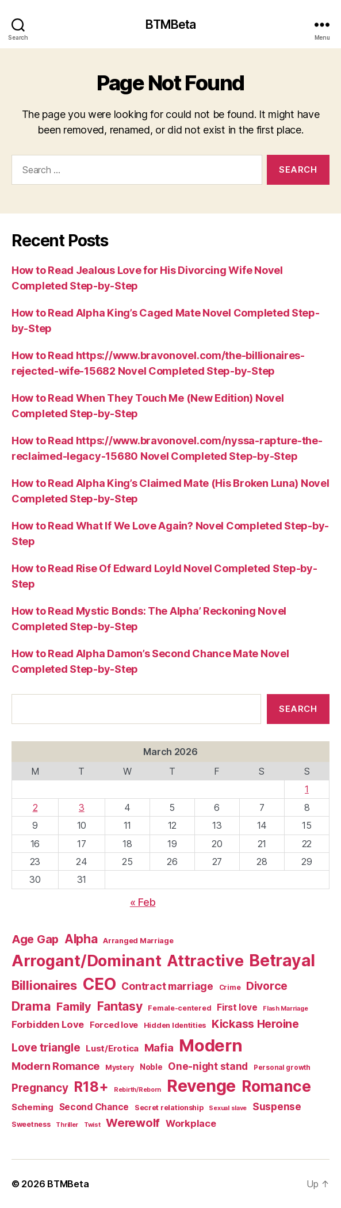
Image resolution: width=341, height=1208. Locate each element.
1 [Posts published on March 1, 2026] (307, 789)
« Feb (143, 902)
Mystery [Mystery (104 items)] (119, 1067)
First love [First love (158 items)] (237, 1007)
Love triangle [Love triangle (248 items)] (46, 1047)
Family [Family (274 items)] (73, 1006)
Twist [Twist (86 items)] (92, 1125)
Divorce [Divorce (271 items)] (267, 986)
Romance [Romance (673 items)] (276, 1086)
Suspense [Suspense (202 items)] (276, 1106)
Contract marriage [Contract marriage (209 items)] (167, 986)
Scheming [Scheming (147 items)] (32, 1107)
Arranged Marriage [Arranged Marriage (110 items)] (138, 940)
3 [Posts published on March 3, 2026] (82, 807)
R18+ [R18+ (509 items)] (91, 1086)
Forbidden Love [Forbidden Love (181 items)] (48, 1024)
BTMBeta (170, 24)
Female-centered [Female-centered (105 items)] (179, 1008)
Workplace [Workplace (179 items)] (191, 1123)
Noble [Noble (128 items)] (151, 1067)
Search (298, 708)
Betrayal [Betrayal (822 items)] (282, 960)
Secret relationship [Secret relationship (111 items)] (169, 1107)
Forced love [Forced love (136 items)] (114, 1025)
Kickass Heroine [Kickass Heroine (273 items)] (255, 1024)
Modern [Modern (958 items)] (210, 1045)
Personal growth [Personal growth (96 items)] (282, 1068)
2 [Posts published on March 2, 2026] (35, 807)
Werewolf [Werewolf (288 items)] (133, 1123)
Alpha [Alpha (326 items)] (81, 939)
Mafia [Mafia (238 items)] (159, 1047)
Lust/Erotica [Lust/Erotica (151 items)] (112, 1048)
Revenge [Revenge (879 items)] (201, 1086)
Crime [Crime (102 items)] (230, 987)
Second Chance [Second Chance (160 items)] (94, 1107)
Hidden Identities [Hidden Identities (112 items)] (175, 1025)
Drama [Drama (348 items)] (31, 1006)
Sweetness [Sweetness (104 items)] (31, 1124)
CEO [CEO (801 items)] (99, 984)
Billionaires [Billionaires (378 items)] (44, 985)
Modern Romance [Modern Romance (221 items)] (55, 1066)
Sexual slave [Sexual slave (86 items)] (228, 1108)
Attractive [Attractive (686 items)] (205, 960)
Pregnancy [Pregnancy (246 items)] (40, 1088)
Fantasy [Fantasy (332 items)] (120, 1006)
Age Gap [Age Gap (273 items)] (35, 939)
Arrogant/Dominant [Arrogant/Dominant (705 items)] (86, 960)
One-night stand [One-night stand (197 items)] (208, 1066)
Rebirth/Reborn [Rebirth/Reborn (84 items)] (137, 1089)
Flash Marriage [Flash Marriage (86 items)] (285, 1008)
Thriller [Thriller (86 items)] (67, 1125)
